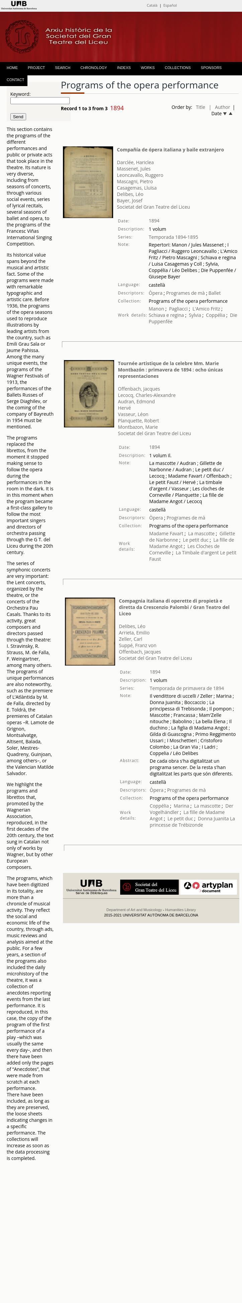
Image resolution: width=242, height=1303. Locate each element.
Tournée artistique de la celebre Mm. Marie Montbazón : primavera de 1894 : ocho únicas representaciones (170, 369)
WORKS (148, 68)
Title (200, 107)
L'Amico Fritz (206, 308)
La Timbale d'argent (197, 552)
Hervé (124, 408)
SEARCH (62, 68)
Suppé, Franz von (137, 645)
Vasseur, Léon (133, 414)
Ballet (215, 293)
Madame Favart (166, 533)
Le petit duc (196, 540)
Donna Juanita (213, 818)
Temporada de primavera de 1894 (187, 688)
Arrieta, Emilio (134, 632)
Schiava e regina (166, 315)
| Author (219, 107)
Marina (181, 806)
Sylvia (195, 315)
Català (152, 5)
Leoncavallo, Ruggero (140, 175)
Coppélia (215, 315)
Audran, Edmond (136, 401)
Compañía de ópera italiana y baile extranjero (170, 149)
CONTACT (15, 80)
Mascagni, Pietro (135, 181)
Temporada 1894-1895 (173, 237)
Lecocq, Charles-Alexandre (146, 395)
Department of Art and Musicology (134, 910)
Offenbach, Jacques (139, 389)
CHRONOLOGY (93, 68)
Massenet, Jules (134, 168)
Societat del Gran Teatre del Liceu (153, 207)
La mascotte (201, 533)
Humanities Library (180, 910)
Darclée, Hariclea (135, 162)
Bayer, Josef (129, 200)
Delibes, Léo (130, 194)
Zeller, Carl (130, 639)
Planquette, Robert (138, 420)
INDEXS (124, 68)
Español (170, 5)
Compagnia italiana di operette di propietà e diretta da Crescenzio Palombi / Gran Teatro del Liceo (174, 607)
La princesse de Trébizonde (192, 821)
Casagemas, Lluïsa (137, 188)
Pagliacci (178, 308)
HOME (12, 68)
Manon (156, 308)
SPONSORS (211, 68)
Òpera (155, 293)
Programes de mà (185, 293)
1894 (154, 220)
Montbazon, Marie (138, 427)
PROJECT (36, 68)
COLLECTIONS (178, 68)
